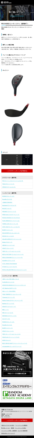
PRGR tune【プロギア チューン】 (11, 214)
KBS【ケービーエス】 (7, 312)
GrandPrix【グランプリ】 (8, 260)
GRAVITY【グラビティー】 (9, 306)
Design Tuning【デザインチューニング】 (12, 300)
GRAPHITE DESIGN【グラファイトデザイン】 (14, 285)
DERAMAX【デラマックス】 (9, 315)
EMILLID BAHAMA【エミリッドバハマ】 (12, 257)
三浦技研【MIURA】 (7, 202)
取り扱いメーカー (5, 428)
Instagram (6, 405)
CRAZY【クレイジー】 (8, 248)
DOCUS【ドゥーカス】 (8, 236)
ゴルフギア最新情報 (22, 430)
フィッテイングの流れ (20, 428)
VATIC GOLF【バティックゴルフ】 (11, 227)
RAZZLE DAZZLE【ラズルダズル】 (11, 217)
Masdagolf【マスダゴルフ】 (9, 205)
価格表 (12, 428)
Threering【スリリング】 (8, 297)
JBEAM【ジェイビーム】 (8, 245)
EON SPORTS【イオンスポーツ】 (11, 233)
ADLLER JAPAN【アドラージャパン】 (12, 239)
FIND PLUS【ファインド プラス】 (11, 337)
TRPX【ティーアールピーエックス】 (11, 251)
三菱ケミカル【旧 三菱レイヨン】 (10, 279)
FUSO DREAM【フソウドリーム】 (11, 220)
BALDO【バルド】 (7, 208)
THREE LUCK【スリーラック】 (10, 223)
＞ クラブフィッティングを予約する (17, 171)
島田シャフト (5, 309)
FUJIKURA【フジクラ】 (8, 282)
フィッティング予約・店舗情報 (9, 430)
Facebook (2, 405)
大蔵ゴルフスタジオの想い (7, 425)
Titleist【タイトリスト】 (8, 184)
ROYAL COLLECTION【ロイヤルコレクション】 (14, 269)
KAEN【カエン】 (6, 340)
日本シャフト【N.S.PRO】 (9, 291)
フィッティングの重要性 (21, 425)
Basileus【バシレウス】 (8, 303)
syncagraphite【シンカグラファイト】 (12, 346)
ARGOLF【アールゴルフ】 (9, 187)
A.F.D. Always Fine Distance (9, 263)
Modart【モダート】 (7, 242)
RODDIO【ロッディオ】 (8, 196)
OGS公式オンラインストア (8, 433)
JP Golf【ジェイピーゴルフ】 (9, 266)
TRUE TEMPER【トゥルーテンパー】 (11, 294)
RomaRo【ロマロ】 (7, 199)
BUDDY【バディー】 (7, 230)
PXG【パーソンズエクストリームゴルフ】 (12, 181)
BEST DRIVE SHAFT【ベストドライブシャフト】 (14, 343)
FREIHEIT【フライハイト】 (9, 211)
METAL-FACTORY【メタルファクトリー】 (13, 254)
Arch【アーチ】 (6, 319)
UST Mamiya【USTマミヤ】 (9, 288)
